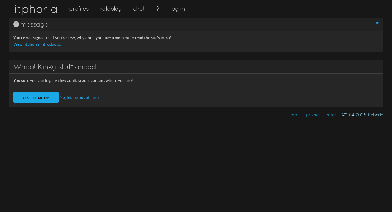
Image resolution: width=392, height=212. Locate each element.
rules (331, 114)
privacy (313, 114)
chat (138, 8)
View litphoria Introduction (38, 44)
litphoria (34, 9)
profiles (79, 8)
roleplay (111, 8)
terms (294, 114)
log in (177, 8)
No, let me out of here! (79, 97)
